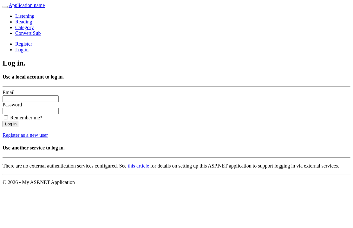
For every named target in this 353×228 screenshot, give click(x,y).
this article (138, 165)
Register (23, 44)
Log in (22, 49)
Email (9, 92)
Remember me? (26, 117)
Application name (27, 5)
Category (24, 27)
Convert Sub (28, 33)
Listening (24, 16)
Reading (23, 21)
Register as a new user (25, 135)
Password (12, 104)
